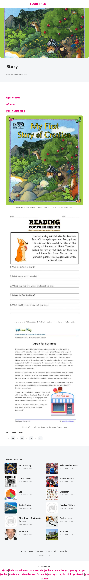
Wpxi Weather (13, 97)
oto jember (14, 574)
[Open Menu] (6, 4)
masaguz (52, 574)
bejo (8, 74)
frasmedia (42, 574)
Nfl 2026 (10, 104)
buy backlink (65, 574)
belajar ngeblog (69, 570)
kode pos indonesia (19, 570)
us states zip (36, 570)
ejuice (5, 570)
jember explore (52, 570)
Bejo (20, 468)
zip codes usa (28, 574)
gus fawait (78, 574)
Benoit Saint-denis (15, 110)
